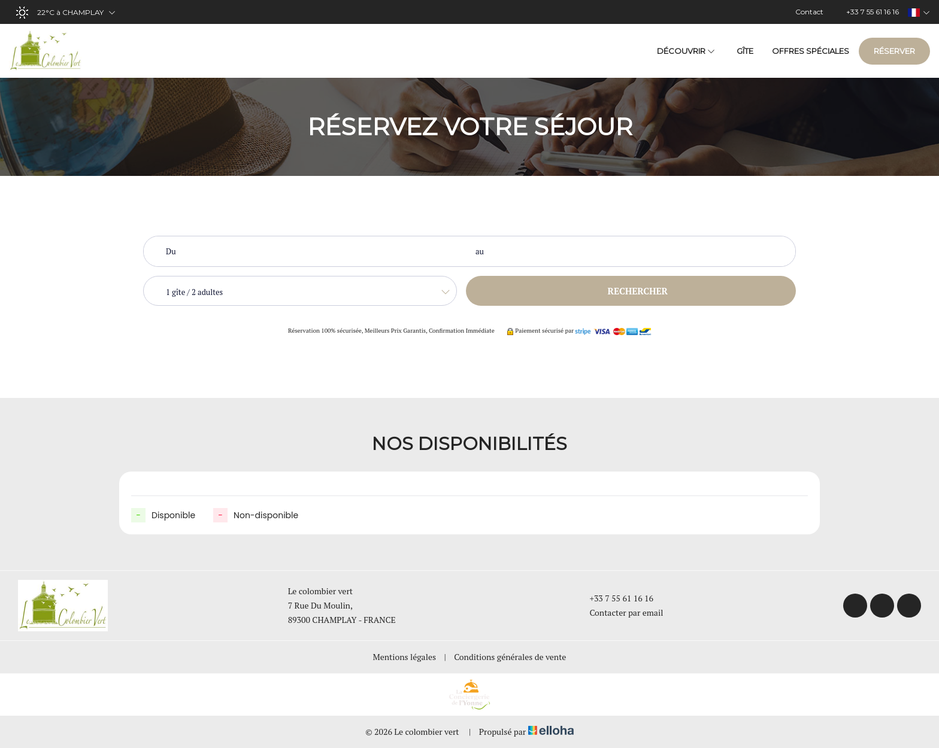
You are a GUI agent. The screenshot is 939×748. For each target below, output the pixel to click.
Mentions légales (404, 656)
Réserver (894, 51)
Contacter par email (619, 612)
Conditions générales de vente (510, 656)
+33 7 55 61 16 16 (614, 598)
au (479, 251)
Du (171, 251)
